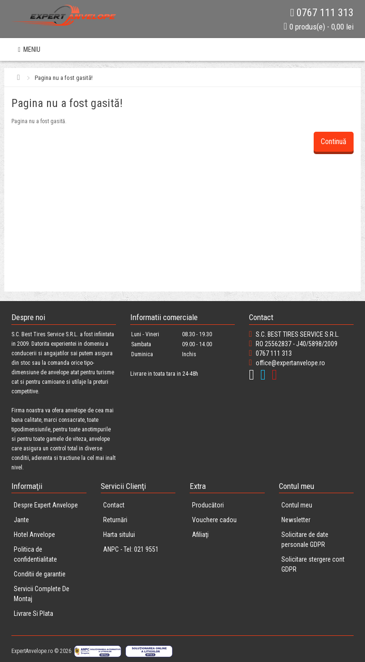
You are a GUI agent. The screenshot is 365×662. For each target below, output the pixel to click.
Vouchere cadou (214, 520)
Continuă (333, 141)
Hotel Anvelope (34, 534)
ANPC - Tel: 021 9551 (131, 549)
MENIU (29, 49)
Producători (208, 505)
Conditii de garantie (40, 574)
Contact (114, 505)
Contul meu (296, 505)
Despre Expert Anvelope (46, 505)
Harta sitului (119, 534)
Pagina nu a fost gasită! (64, 77)
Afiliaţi (200, 534)
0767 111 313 (322, 12)
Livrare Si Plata (33, 613)
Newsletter (295, 520)
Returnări (115, 520)
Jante (21, 520)
